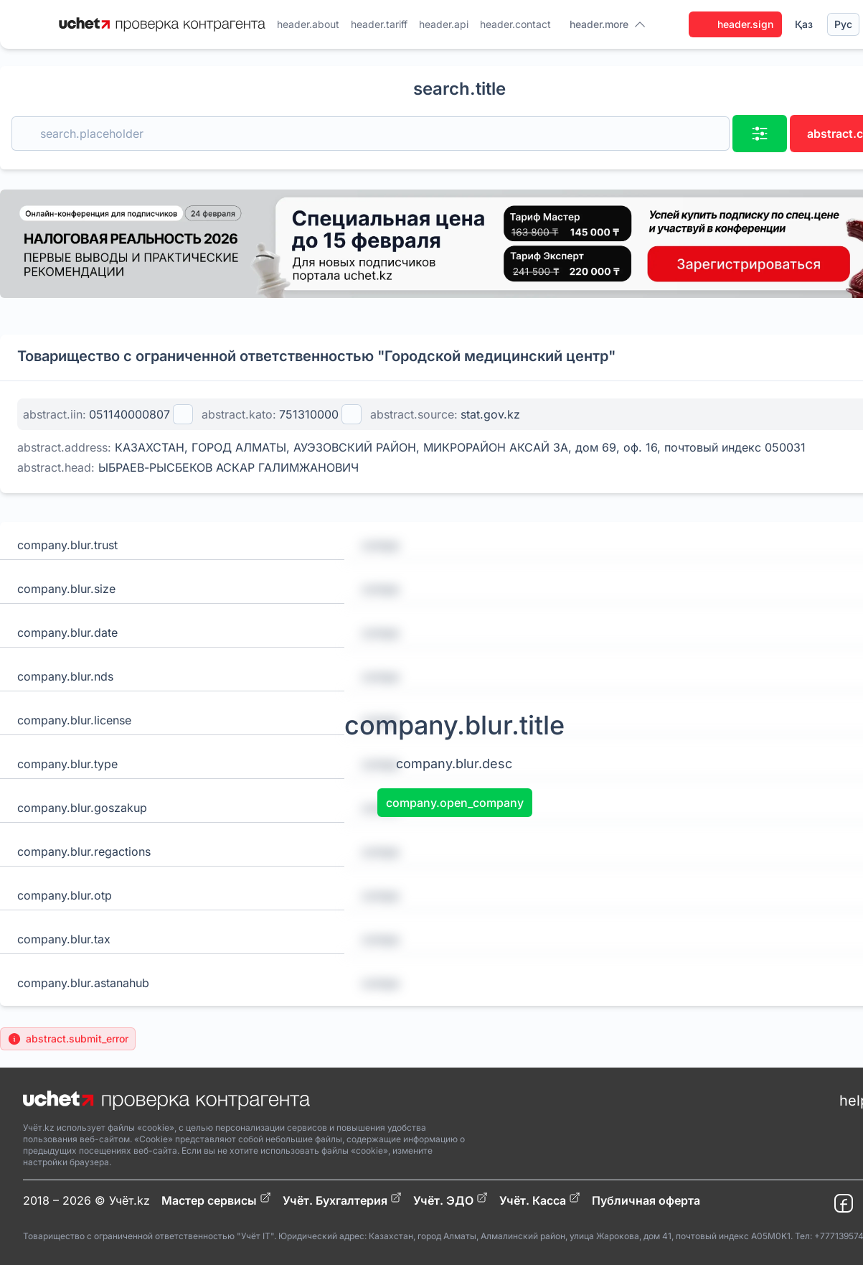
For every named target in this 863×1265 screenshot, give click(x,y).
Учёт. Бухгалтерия (342, 1200)
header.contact (515, 24)
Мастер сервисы (216, 1200)
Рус (843, 24)
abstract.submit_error (67, 1039)
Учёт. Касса (539, 1200)
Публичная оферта (646, 1200)
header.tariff (379, 24)
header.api (443, 24)
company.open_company (455, 802)
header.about (308, 24)
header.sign (735, 24)
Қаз (804, 24)
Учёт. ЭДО (450, 1200)
